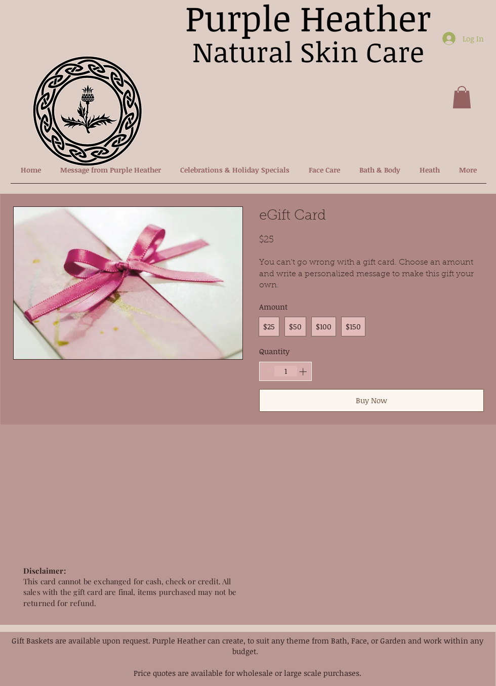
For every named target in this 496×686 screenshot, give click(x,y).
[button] (461, 97)
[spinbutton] (285, 371)
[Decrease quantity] (268, 371)
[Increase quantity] (303, 371)
